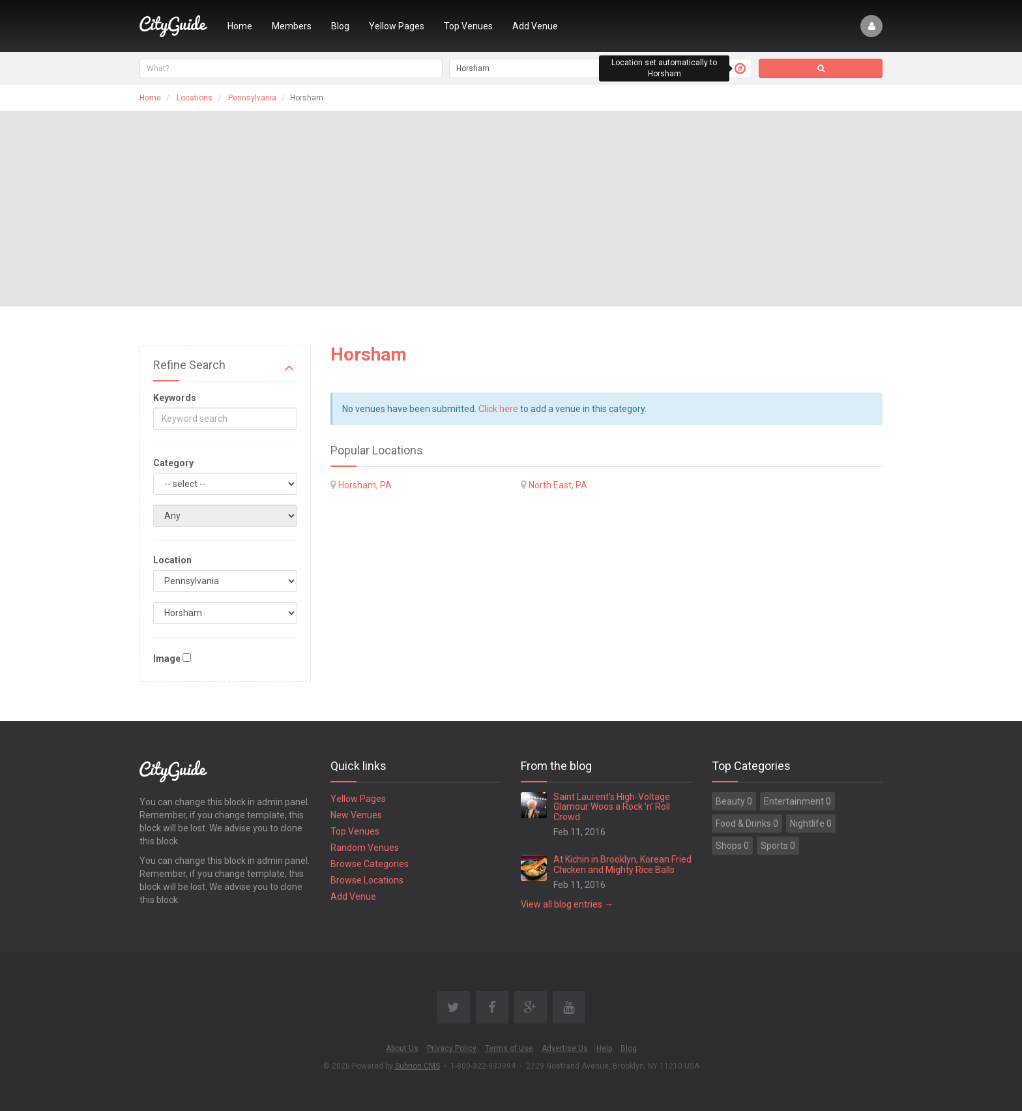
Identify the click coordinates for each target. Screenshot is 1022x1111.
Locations (194, 97)
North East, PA (558, 485)
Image (167, 658)
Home (239, 26)
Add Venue (535, 26)
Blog (340, 26)
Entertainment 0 (797, 801)
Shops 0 (732, 845)
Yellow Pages (396, 26)
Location (172, 560)
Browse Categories (369, 864)
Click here (498, 409)
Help (604, 1048)
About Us (402, 1048)
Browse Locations (366, 880)
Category (173, 463)
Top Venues (468, 26)
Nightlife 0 (811, 823)
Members (292, 26)
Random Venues (364, 847)
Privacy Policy (451, 1048)
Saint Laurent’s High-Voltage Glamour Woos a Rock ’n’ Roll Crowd (611, 807)
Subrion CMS (417, 1066)
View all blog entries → (567, 904)
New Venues (356, 815)
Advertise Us (565, 1048)
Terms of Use (509, 1048)
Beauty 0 (734, 801)
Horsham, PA (365, 485)
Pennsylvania (252, 97)
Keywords (174, 398)
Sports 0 (778, 845)
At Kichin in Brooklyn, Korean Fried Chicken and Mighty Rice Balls (622, 864)
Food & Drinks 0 (747, 823)
